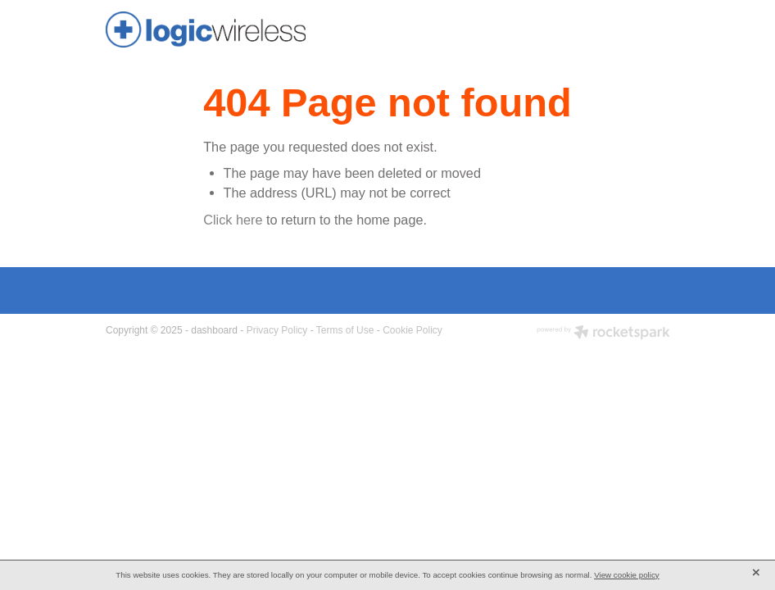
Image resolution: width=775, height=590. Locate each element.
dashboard (214, 330)
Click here (232, 219)
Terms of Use (345, 330)
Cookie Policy (412, 330)
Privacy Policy (277, 330)
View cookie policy (626, 574)
